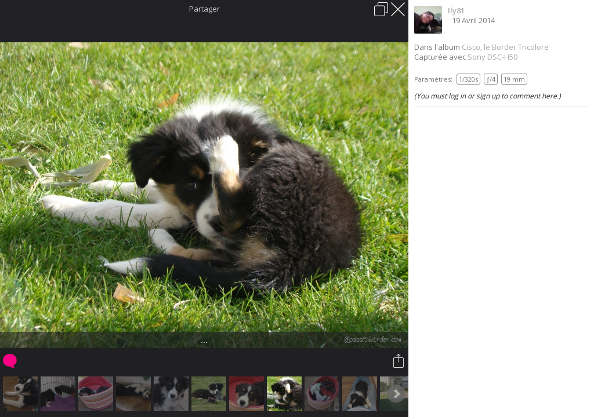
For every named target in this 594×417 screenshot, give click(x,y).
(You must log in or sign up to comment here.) (487, 96)
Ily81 (456, 10)
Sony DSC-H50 (492, 57)
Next (396, 394)
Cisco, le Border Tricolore (505, 47)
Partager (204, 8)
